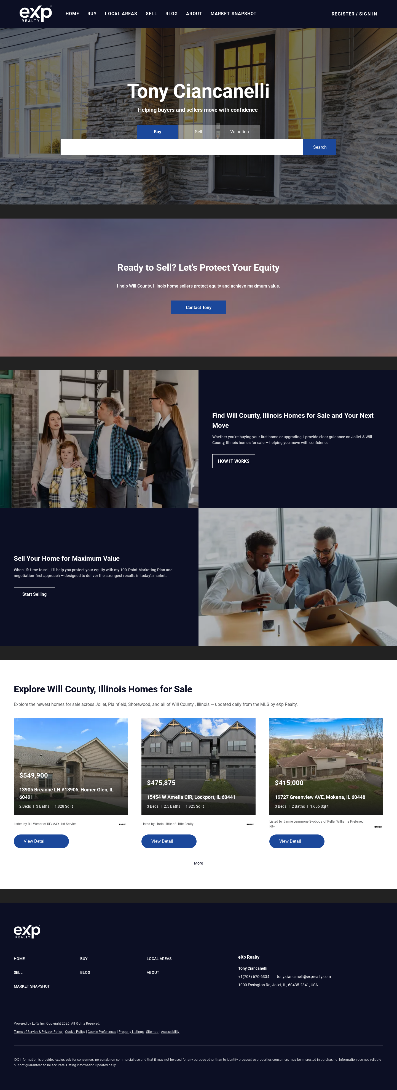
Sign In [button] (368, 14)
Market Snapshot (234, 13)
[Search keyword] (182, 147)
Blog (172, 13)
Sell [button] (151, 13)
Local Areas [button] (122, 13)
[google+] (286, 997)
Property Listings (131, 1032)
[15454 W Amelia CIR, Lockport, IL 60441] (198, 766)
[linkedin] (253, 997)
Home (72, 13)
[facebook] (242, 997)
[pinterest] (275, 997)
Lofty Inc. (38, 1023)
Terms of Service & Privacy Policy (38, 1032)
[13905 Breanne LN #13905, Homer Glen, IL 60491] (71, 766)
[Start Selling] (34, 594)
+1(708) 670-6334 (253, 976)
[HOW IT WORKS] (233, 461)
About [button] (195, 13)
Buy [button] (92, 13)
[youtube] (264, 997)
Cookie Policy (75, 1032)
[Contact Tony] (198, 307)
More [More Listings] (198, 863)
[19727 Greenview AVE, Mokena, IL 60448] (326, 766)
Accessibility (170, 1032)
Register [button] (343, 14)
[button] (36, 14)
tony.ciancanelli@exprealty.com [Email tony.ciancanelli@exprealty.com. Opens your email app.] (304, 976)
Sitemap (152, 1032)
